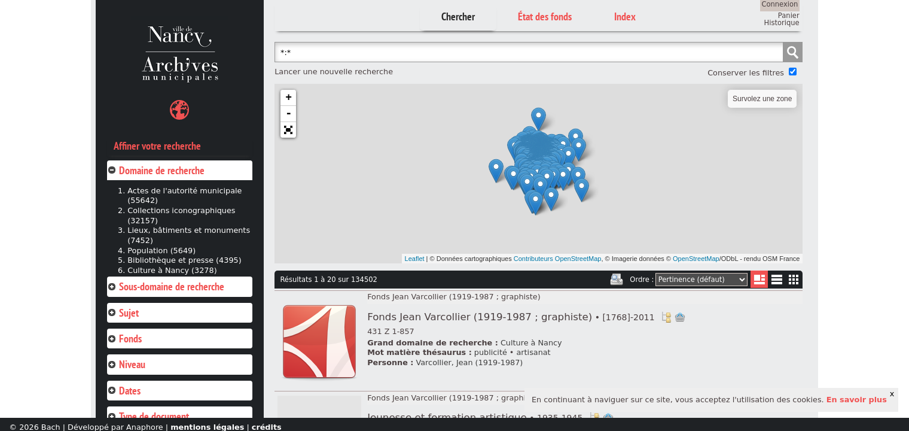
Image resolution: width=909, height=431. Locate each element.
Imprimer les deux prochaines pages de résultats (616, 279)
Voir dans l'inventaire (666, 317)
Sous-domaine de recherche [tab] (165, 286)
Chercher (458, 16)
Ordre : (642, 279)
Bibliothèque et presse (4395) (184, 260)
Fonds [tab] (124, 338)
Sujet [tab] (123, 313)
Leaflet (415, 258)
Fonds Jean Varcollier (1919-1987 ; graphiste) (453, 296)
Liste (759, 279)
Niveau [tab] (126, 364)
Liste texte (776, 281)
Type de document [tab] (148, 416)
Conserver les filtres (745, 72)
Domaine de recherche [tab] (156, 170)
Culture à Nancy (531, 342)
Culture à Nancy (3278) (171, 270)
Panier (789, 15)
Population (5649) (161, 250)
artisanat (533, 352)
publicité (490, 352)
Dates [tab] (124, 390)
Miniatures (794, 279)
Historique (782, 23)
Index (625, 16)
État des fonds (545, 16)
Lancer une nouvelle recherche (333, 71)
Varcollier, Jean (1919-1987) (469, 362)
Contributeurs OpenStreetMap (558, 258)
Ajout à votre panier (680, 317)
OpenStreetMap (696, 258)
